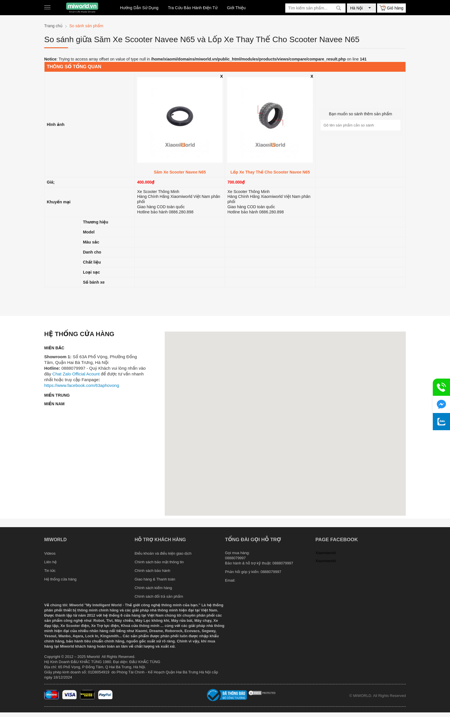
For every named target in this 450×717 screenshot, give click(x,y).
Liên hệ (50, 562)
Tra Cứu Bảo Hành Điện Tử (193, 7)
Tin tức (50, 570)
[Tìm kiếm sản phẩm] (315, 8)
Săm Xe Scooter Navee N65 (180, 172)
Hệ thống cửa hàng (60, 579)
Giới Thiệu (236, 7)
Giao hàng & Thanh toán (155, 579)
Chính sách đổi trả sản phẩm (159, 596)
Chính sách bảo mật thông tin (159, 562)
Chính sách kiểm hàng (153, 588)
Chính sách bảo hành (152, 570)
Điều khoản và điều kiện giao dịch (163, 553)
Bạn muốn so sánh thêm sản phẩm (360, 114)
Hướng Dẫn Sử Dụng (139, 7)
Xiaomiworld (325, 553)
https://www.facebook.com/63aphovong (81, 385)
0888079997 (271, 572)
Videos (50, 553)
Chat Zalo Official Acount (76, 373)
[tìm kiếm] (339, 8)
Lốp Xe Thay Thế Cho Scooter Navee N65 (270, 172)
